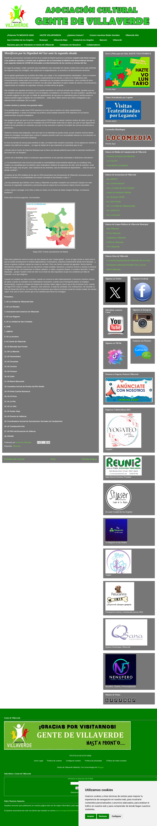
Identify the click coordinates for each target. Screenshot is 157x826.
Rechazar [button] (103, 816)
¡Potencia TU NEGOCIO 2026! (20, 35)
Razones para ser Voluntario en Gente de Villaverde (30, 45)
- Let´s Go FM (111, 161)
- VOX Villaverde (112, 247)
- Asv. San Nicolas (113, 201)
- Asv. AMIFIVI (111, 179)
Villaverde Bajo (60, 40)
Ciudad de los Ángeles (83, 40)
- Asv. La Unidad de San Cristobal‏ (119, 188)
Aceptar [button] (90, 816)
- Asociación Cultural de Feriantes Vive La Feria (125, 265)
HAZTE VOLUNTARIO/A (50, 35)
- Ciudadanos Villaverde (115, 238)
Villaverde (117, 40)
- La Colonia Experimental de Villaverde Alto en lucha (127, 260)
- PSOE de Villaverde (114, 242)
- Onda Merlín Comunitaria (116, 165)
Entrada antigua (89, 459)
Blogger (100, 767)
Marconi (103, 40)
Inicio (53, 459)
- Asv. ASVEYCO (112, 210)
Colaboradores (93, 45)
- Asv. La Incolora (112, 215)
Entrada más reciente (14, 459)
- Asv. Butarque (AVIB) (114, 197)
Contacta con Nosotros (70, 45)
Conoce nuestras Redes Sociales (105, 35)
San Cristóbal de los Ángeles (20, 40)
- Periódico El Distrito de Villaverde (120, 156)
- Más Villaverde (112, 229)
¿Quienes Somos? (75, 35)
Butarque (43, 40)
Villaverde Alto (132, 35)
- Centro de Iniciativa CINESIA (118, 192)
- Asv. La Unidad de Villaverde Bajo (120, 206)
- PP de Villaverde (113, 233)
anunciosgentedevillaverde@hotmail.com (73, 811)
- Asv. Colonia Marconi (114, 183)
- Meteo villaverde (113, 269)
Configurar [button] (116, 816)
